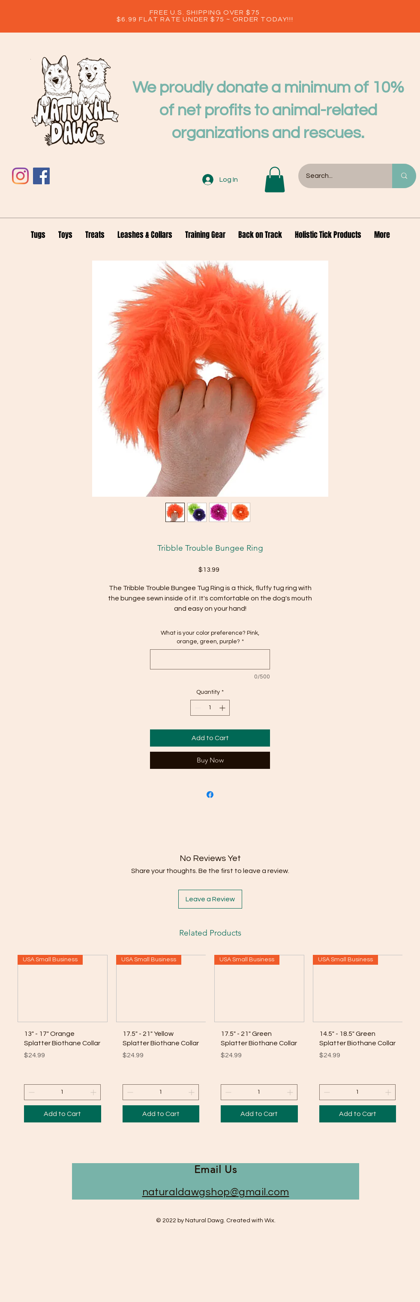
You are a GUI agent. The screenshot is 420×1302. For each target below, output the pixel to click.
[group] (210, 1042)
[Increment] (223, 707)
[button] (274, 179)
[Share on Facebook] (210, 794)
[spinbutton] (210, 707)
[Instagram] (20, 176)
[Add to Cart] (62, 1113)
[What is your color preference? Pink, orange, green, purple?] (210, 659)
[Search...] (340, 176)
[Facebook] (41, 176)
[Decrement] (197, 707)
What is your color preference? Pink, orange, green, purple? (210, 637)
